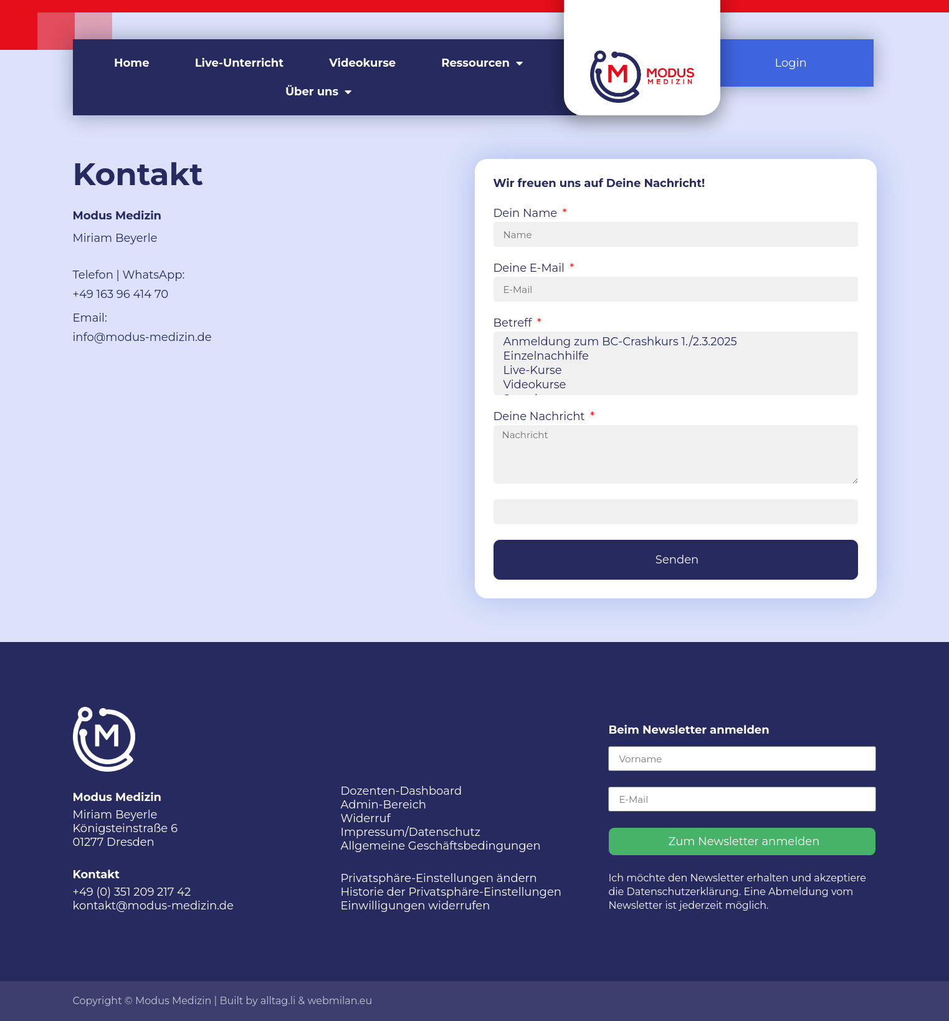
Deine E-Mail (531, 268)
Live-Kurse (674, 370)
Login (791, 63)
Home (132, 63)
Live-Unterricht (239, 63)
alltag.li (278, 1001)
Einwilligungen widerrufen (415, 906)
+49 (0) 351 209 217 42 (132, 892)
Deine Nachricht (541, 417)
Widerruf (365, 818)
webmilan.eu (339, 1001)
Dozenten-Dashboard (401, 791)
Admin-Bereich (383, 805)
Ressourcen (482, 63)
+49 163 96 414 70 (121, 294)
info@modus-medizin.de (142, 337)
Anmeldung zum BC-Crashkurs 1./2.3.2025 (674, 342)
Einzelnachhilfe (674, 356)
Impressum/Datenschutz (410, 832)
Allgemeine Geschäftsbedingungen (440, 846)
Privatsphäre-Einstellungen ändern (438, 878)
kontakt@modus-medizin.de (153, 906)
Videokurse (362, 63)
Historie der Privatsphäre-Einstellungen (450, 892)
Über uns (318, 91)
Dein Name (527, 214)
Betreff (514, 323)
